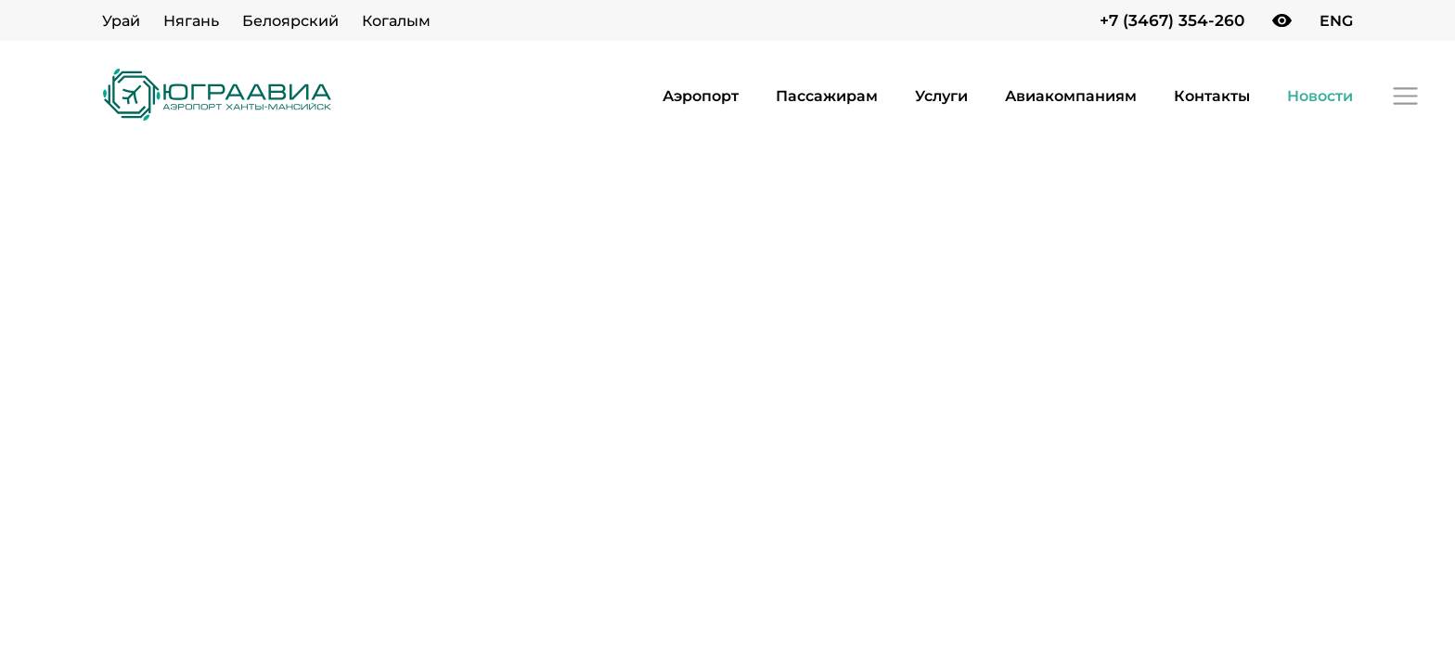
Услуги (941, 96)
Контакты (1212, 96)
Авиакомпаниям (1071, 96)
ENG (1336, 21)
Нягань (191, 21)
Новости (1320, 96)
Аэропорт (701, 96)
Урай (121, 21)
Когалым (396, 21)
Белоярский (290, 21)
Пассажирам (827, 96)
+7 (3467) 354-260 (1172, 20)
